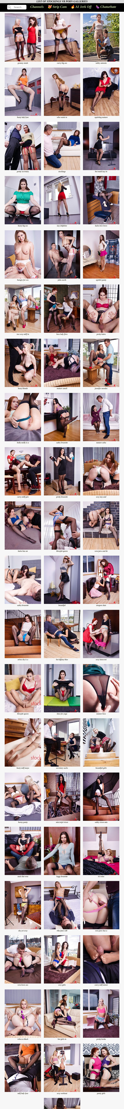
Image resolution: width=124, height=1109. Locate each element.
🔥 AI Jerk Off (81, 7)
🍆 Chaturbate (105, 7)
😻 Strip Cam (57, 7)
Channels (37, 7)
